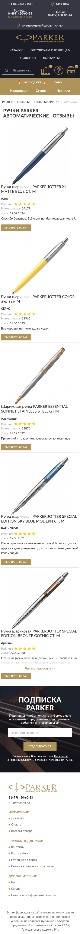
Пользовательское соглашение (32, 866)
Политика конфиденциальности (33, 895)
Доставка (17, 818)
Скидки (16, 889)
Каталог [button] (16, 50)
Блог (14, 882)
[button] (20, 16)
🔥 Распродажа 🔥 (31, 82)
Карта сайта (19, 853)
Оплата (16, 824)
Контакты (51, 57)
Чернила (63, 90)
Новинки (28, 57)
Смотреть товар (15, 227)
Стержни (42, 90)
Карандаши (19, 90)
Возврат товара (21, 831)
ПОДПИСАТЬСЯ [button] (40, 746)
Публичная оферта (24, 859)
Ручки (58, 82)
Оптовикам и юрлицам (51, 50)
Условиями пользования (49, 760)
